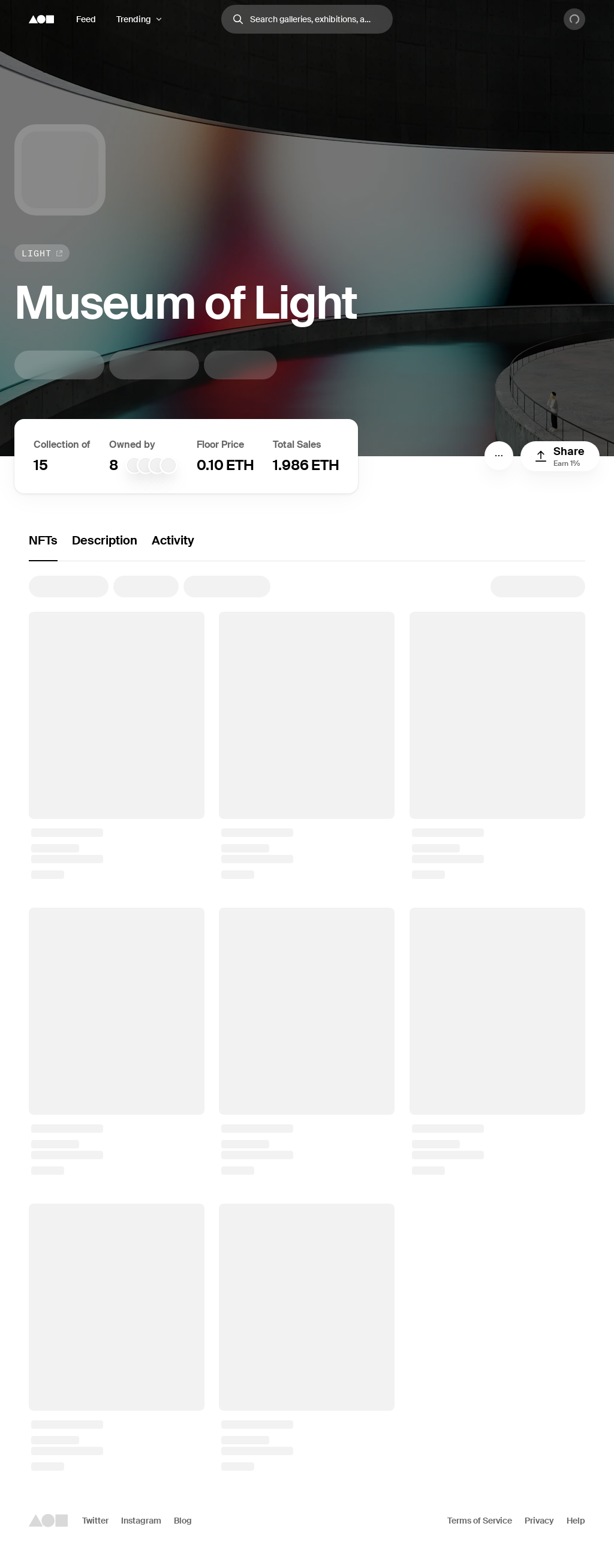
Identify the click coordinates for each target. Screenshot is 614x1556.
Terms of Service (479, 1520)
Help (576, 1520)
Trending (133, 19)
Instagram (141, 1520)
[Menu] (498, 455)
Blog (183, 1520)
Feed (86, 19)
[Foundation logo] (41, 19)
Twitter (95, 1520)
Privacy (539, 1520)
